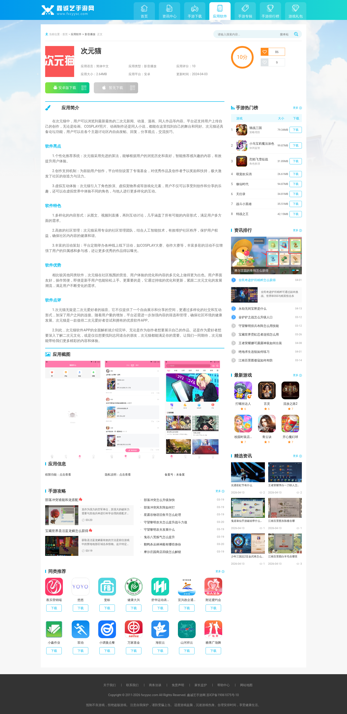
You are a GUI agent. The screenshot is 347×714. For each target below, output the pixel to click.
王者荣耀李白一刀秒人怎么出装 (284, 485)
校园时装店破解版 (243, 437)
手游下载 (195, 16)
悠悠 (80, 600)
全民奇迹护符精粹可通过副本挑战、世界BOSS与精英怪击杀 (279, 294)
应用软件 (220, 16)
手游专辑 (245, 16)
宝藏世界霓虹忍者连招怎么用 (259, 334)
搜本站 (284, 34)
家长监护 (201, 685)
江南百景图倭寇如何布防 (256, 360)
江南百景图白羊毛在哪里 (282, 556)
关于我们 (109, 685)
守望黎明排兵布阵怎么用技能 (259, 326)
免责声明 (178, 685)
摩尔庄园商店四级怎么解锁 (162, 552)
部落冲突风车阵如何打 (159, 507)
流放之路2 (290, 403)
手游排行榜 (270, 16)
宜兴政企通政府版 (187, 600)
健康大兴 (133, 600)
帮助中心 (223, 685)
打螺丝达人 (243, 403)
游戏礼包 (296, 16)
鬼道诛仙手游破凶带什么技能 (247, 520)
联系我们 (132, 685)
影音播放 (90, 34)
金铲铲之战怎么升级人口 (256, 317)
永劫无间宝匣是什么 (252, 308)
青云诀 (267, 437)
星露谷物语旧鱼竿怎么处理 (162, 514)
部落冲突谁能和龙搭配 (61, 500)
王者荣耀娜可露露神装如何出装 (260, 343)
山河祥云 (187, 642)
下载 (54, 608)
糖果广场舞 (213, 642)
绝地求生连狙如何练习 (254, 351)
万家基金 (133, 642)
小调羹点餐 (107, 642)
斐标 (107, 600)
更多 (218, 491)
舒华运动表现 (160, 600)
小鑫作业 (54, 642)
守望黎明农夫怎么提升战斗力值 (165, 522)
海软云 (160, 642)
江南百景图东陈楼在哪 (281, 520)
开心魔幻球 (290, 437)
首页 (144, 16)
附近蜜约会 (213, 600)
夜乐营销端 (54, 600)
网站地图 (246, 685)
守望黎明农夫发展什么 (159, 529)
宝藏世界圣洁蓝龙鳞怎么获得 (66, 531)
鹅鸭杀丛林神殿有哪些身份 (162, 544)
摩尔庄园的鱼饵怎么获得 (251, 270)
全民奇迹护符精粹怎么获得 (257, 280)
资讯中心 (169, 16)
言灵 (267, 403)
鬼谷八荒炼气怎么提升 (159, 537)
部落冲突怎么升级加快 (159, 500)
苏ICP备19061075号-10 (222, 695)
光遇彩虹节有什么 (241, 485)
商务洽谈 (155, 685)
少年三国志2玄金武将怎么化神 (247, 556)
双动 (80, 642)
